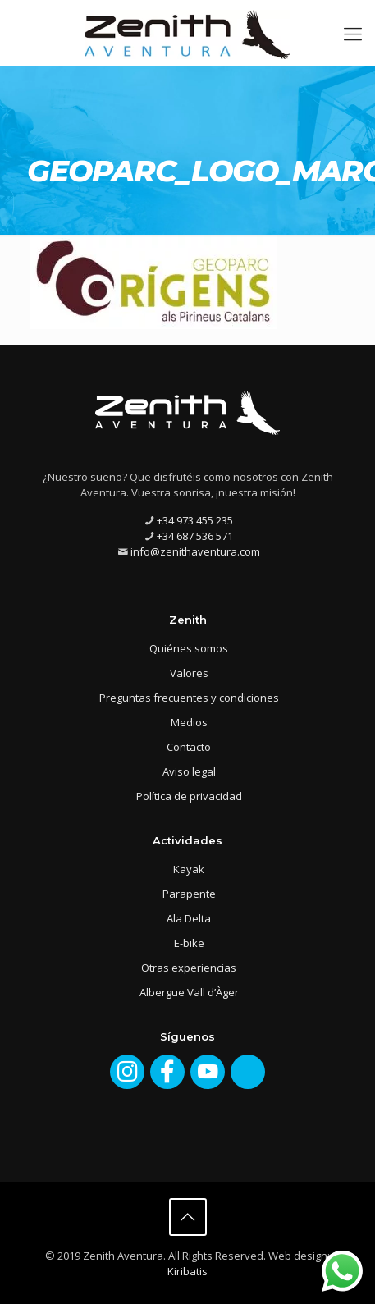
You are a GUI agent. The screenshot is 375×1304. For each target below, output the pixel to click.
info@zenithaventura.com (195, 551)
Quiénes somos (188, 648)
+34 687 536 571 (195, 535)
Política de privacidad (189, 796)
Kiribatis (187, 1271)
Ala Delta (189, 918)
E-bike (189, 943)
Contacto (189, 746)
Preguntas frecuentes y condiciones (189, 697)
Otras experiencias (188, 967)
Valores (189, 673)
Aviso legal (189, 771)
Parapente (189, 893)
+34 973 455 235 (195, 520)
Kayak (188, 869)
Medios (189, 722)
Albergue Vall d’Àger (189, 992)
